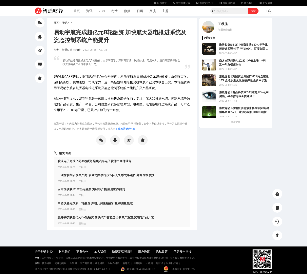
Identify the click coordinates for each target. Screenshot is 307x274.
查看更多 (235, 121)
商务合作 (82, 251)
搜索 (253, 10)
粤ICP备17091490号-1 (98, 268)
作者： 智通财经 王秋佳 (67, 49)
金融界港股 (114, 263)
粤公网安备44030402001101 (141, 268)
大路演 (149, 263)
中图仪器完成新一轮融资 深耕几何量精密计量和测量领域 (95, 203)
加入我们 (100, 251)
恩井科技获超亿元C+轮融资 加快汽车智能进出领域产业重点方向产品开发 (106, 217)
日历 (140, 11)
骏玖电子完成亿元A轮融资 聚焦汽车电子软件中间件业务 (94, 161)
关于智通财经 (44, 251)
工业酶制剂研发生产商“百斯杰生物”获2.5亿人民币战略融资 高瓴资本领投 (106, 175)
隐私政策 (162, 251)
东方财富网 (86, 263)
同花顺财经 (61, 263)
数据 (127, 11)
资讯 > (65, 22)
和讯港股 (100, 263)
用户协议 (144, 251)
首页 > (57, 22)
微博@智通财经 (122, 251)
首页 (76, 11)
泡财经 (159, 263)
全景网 (73, 263)
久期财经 (138, 263)
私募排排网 (172, 263)
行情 (114, 11)
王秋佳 (223, 24)
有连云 (126, 263)
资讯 (89, 11)
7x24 (102, 11)
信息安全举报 (182, 251)
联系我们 (64, 251)
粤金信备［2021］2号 (183, 268)
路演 (152, 11)
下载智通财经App (125, 128)
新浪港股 (46, 263)
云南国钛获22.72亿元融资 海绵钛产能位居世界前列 (91, 189)
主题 (165, 11)
